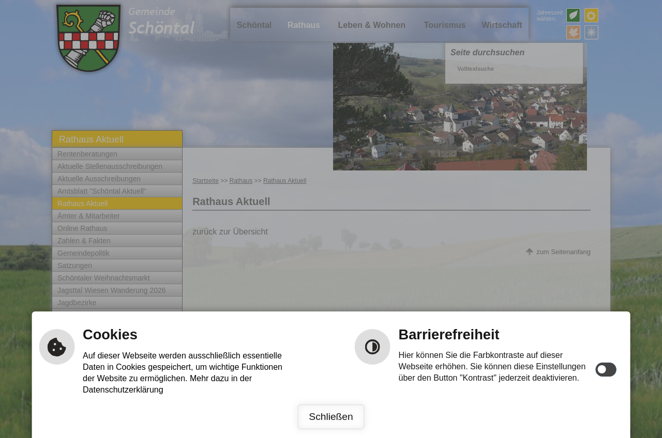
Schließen (331, 416)
